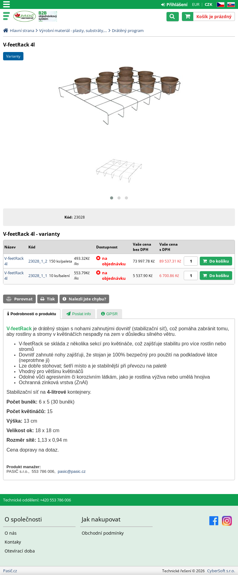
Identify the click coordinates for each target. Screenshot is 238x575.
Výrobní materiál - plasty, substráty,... (73, 30)
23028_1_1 (37, 275)
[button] (111, 198)
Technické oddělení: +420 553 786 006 (37, 500)
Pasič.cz (24, 16)
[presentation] (31, 314)
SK (230, 4)
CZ (219, 4)
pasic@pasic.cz (72, 471)
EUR (195, 4)
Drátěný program (128, 30)
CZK (208, 4)
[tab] (31, 314)
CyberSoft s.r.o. (221, 570)
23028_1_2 (37, 261)
